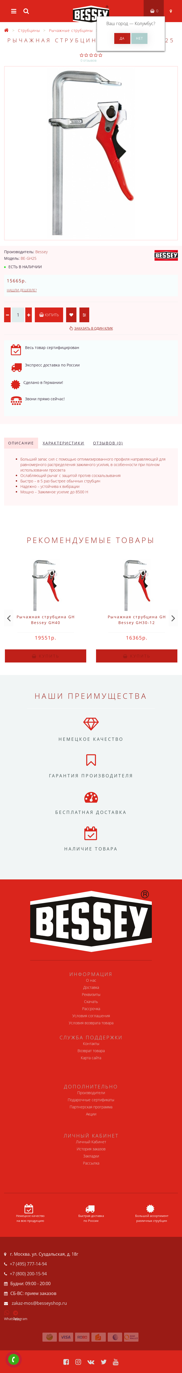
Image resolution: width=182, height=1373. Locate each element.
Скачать (91, 1001)
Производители (91, 1092)
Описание (21, 443)
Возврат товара (91, 1050)
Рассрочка (91, 1008)
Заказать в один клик (93, 328)
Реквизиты (91, 994)
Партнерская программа (91, 1106)
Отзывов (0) (108, 443)
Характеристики (63, 443)
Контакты (91, 1043)
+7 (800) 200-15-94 (28, 1274)
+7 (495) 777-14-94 (28, 1264)
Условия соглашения (91, 1015)
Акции (91, 1114)
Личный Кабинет (91, 1141)
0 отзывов (89, 60)
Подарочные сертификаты (91, 1099)
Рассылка (91, 1163)
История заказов (91, 1148)
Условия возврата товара (91, 1022)
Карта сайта (91, 1057)
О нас (91, 980)
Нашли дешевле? (22, 290)
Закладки (91, 1156)
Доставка (91, 987)
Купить (49, 314)
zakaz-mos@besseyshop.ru (39, 1303)
